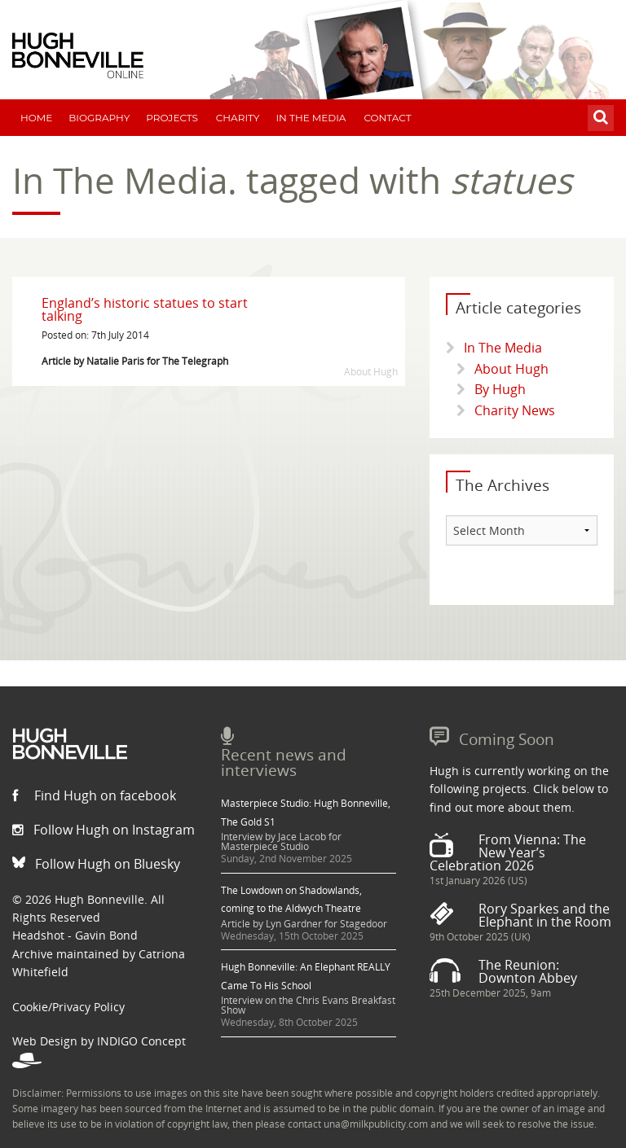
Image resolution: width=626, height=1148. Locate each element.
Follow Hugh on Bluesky (96, 864)
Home (36, 118)
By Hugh (500, 389)
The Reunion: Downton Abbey (527, 971)
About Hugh (511, 369)
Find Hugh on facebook (94, 795)
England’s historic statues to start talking (145, 309)
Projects (172, 118)
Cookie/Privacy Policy (68, 1006)
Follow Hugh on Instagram (103, 830)
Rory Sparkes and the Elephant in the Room (544, 915)
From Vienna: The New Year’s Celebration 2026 (508, 852)
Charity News (514, 410)
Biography (99, 118)
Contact (387, 118)
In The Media (311, 118)
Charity (238, 118)
